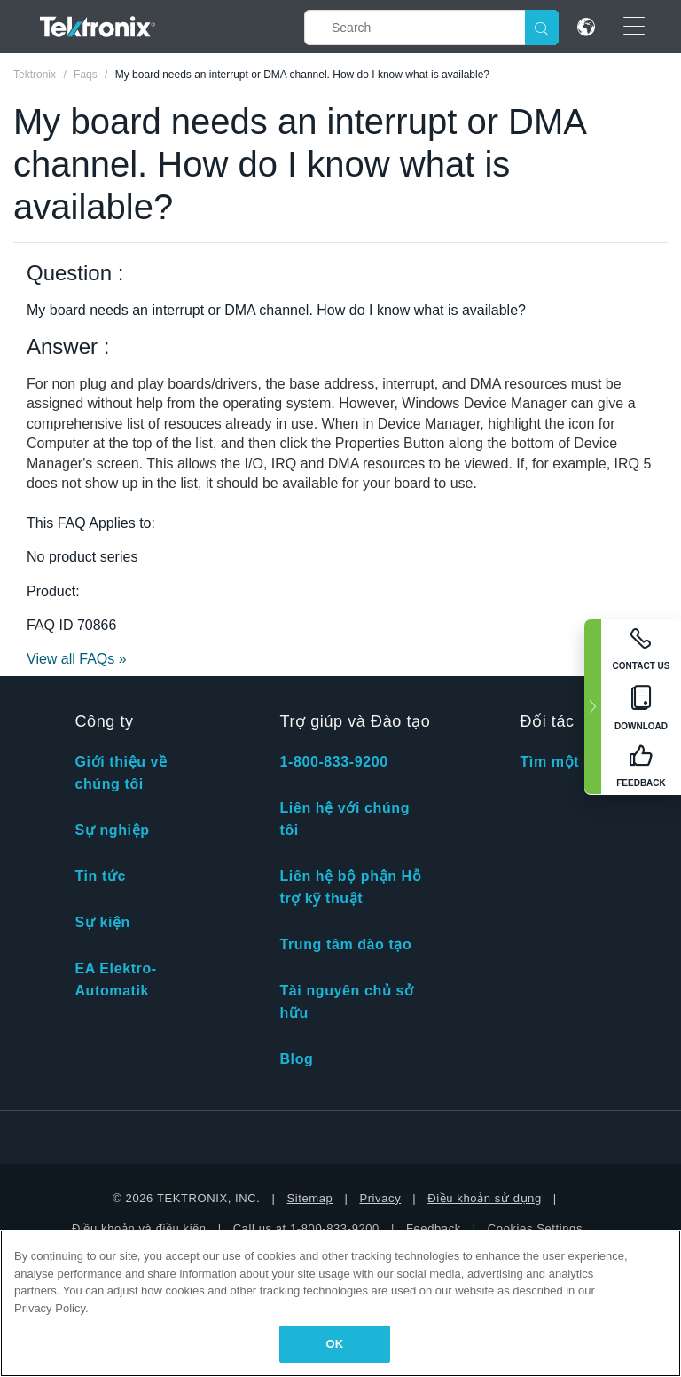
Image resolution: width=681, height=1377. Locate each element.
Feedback (433, 1228)
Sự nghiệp (111, 830)
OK (335, 1343)
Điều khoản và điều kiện (139, 1228)
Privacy (380, 1198)
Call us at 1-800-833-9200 (306, 1228)
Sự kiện (101, 922)
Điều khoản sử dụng (484, 1198)
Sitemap (310, 1198)
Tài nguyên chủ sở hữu (346, 1001)
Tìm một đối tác (576, 761)
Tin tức (100, 876)
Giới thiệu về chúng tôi (120, 772)
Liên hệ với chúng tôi (344, 819)
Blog (296, 1058)
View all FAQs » (77, 658)
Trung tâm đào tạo (345, 944)
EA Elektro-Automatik (115, 979)
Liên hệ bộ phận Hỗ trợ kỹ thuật (350, 887)
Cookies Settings (535, 1228)
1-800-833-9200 (333, 761)
